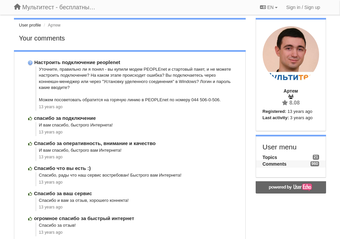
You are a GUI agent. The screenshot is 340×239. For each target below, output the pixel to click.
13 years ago (50, 107)
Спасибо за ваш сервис (63, 193)
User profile (30, 25)
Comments (275, 164)
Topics (270, 157)
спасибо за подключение (65, 118)
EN (269, 7)
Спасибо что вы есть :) (62, 168)
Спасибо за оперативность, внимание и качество (94, 143)
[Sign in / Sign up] (303, 7)
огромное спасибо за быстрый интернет (84, 218)
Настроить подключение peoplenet (77, 62)
